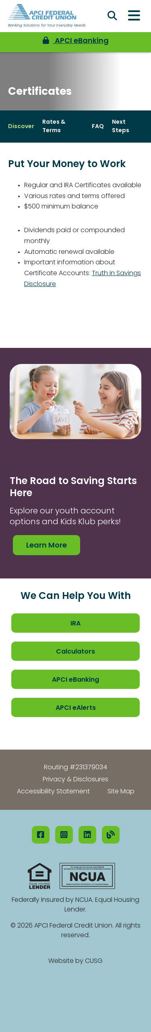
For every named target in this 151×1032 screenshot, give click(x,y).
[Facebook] (41, 835)
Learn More (46, 546)
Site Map (121, 792)
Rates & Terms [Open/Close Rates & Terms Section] (53, 126)
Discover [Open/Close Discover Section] (21, 127)
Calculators (75, 652)
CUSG (94, 961)
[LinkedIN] (87, 835)
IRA (75, 624)
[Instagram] (64, 835)
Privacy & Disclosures (75, 780)
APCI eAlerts (76, 708)
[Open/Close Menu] (134, 16)
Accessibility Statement (53, 792)
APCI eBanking (75, 680)
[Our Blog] (111, 835)
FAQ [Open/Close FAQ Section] (98, 127)
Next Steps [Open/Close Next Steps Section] (120, 126)
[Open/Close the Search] (112, 16)
